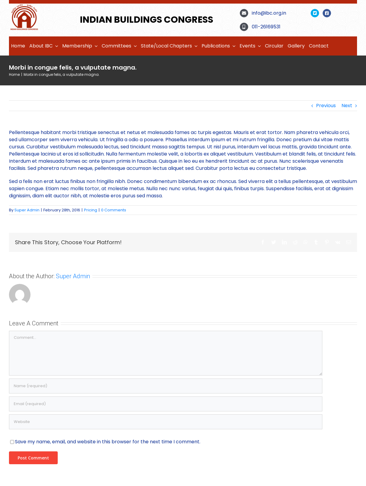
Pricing (90, 210)
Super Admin (26, 210)
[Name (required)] (165, 386)
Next (346, 105)
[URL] (165, 421)
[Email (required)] (165, 403)
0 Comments (113, 210)
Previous (326, 105)
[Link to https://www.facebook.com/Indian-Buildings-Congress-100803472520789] (327, 13)
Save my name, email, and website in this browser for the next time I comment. (107, 441)
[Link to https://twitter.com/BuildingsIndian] (315, 13)
